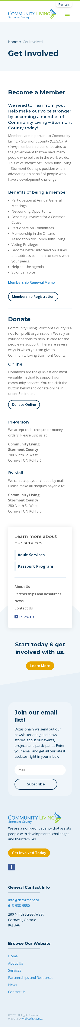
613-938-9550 (19, 905)
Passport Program (35, 566)
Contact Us (24, 608)
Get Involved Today (29, 853)
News (19, 601)
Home (13, 956)
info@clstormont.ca (23, 900)
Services (14, 970)
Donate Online (24, 404)
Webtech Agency (32, 1018)
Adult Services (31, 554)
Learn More (40, 666)
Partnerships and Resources (38, 594)
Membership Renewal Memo (31, 282)
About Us (22, 586)
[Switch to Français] (64, 4)
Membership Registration (33, 296)
